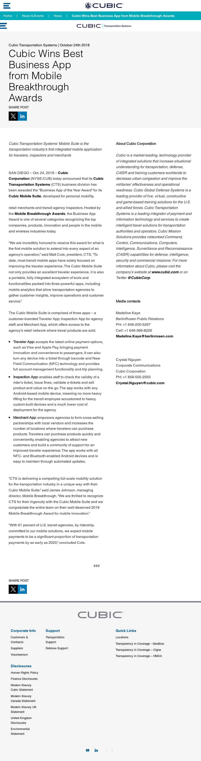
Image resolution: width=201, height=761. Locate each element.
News (58, 16)
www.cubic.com (164, 272)
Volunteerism (19, 654)
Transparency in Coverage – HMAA (139, 656)
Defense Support (57, 648)
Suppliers (17, 648)
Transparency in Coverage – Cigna (138, 650)
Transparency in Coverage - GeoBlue (140, 643)
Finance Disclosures (24, 678)
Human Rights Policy (24, 672)
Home (7, 16)
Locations (122, 637)
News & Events (33, 16)
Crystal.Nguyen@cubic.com (140, 383)
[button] (13, 116)
